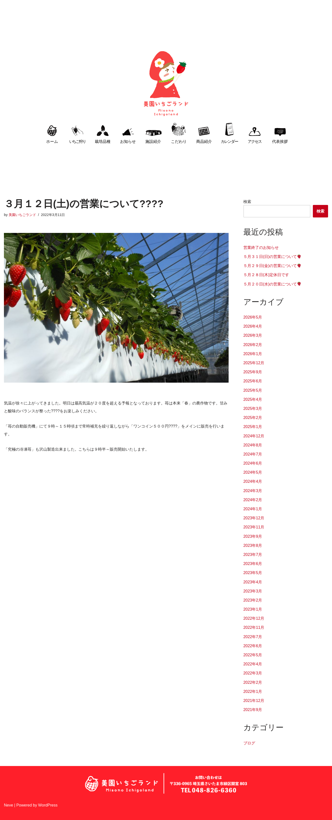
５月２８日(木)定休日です (266, 275)
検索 (247, 202)
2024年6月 (252, 463)
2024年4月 (252, 482)
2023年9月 (252, 536)
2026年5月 (252, 317)
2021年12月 (253, 701)
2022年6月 (252, 646)
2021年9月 (252, 710)
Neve (8, 805)
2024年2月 (252, 500)
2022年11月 (253, 628)
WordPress (47, 805)
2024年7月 (252, 454)
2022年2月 (252, 682)
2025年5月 (252, 390)
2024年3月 (252, 491)
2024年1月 (252, 509)
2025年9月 (252, 372)
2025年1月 (252, 427)
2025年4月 (252, 399)
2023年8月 (252, 545)
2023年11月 (253, 527)
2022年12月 (253, 618)
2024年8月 (252, 445)
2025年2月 (252, 418)
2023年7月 (252, 554)
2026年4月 (252, 326)
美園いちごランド (22, 215)
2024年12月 (253, 436)
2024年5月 (252, 472)
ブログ (249, 743)
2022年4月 (252, 664)
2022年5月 (252, 655)
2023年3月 (252, 591)
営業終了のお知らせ (261, 247)
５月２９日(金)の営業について (272, 266)
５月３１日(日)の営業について (272, 257)
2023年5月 (252, 573)
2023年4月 (252, 582)
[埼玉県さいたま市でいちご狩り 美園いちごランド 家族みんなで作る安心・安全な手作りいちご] (166, 83)
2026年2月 (252, 345)
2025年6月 (252, 381)
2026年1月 (252, 354)
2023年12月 (253, 518)
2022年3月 (252, 673)
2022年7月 (252, 637)
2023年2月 (252, 600)
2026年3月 (252, 336)
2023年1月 (252, 609)
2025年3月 (252, 408)
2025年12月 (253, 363)
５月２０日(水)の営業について (272, 284)
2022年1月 (252, 691)
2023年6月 (252, 564)
